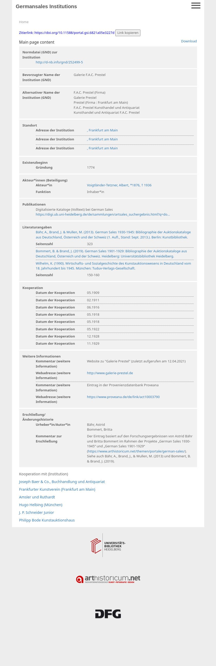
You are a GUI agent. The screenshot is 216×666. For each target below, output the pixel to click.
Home (24, 22)
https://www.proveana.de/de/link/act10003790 (123, 396)
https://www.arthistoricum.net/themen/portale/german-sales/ (136, 451)
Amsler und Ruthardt (37, 497)
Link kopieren (128, 32)
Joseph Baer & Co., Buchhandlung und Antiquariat (62, 481)
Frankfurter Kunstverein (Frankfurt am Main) (57, 489)
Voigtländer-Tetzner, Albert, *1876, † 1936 (119, 185)
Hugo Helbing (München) (41, 504)
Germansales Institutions (46, 6)
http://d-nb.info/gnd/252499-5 (59, 62)
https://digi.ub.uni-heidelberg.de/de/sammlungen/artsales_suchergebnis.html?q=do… (103, 214)
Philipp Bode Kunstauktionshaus (47, 520)
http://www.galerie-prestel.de (110, 373)
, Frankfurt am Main (102, 130)
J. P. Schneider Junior (36, 512)
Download (189, 41)
